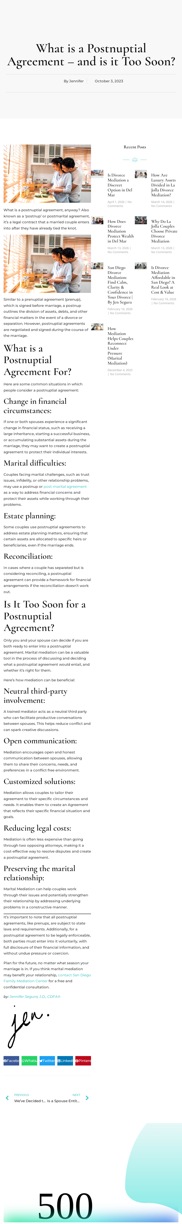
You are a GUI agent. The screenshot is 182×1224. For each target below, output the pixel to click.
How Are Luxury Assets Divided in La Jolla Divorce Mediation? (163, 185)
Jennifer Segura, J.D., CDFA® (34, 996)
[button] (11, 1060)
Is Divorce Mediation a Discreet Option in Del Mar (120, 185)
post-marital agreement (65, 486)
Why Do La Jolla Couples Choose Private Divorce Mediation (164, 231)
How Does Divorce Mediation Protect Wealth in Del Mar (121, 231)
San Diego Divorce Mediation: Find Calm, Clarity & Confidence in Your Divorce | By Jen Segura (120, 285)
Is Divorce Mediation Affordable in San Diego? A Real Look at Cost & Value (163, 280)
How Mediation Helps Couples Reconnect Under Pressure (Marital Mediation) (120, 346)
